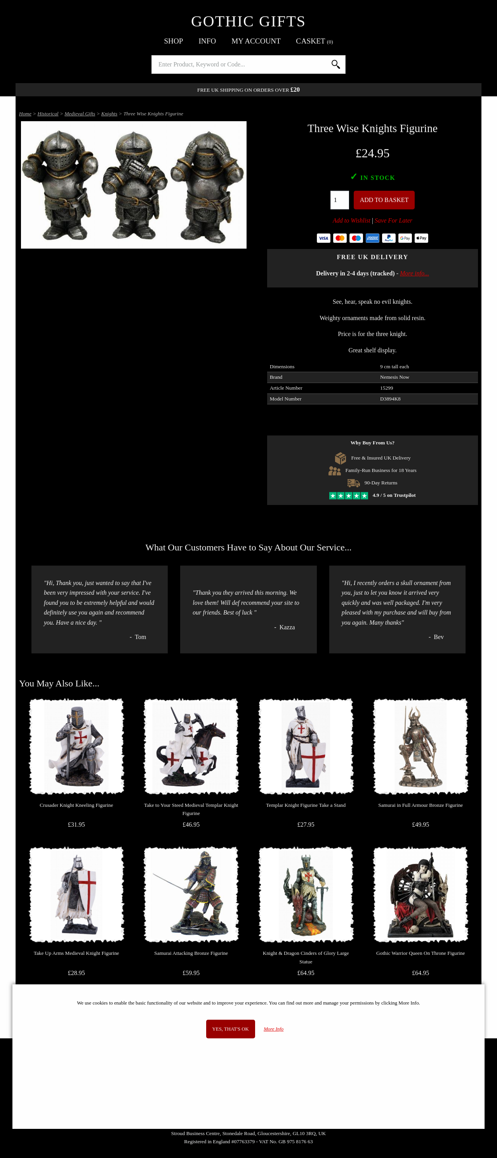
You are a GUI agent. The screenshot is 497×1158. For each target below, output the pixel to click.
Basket (314, 41)
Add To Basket (384, 200)
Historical (48, 114)
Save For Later (393, 220)
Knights (109, 114)
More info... (414, 273)
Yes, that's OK (230, 1029)
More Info (273, 1029)
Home (25, 114)
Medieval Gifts (79, 114)
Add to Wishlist (351, 220)
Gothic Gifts (248, 21)
